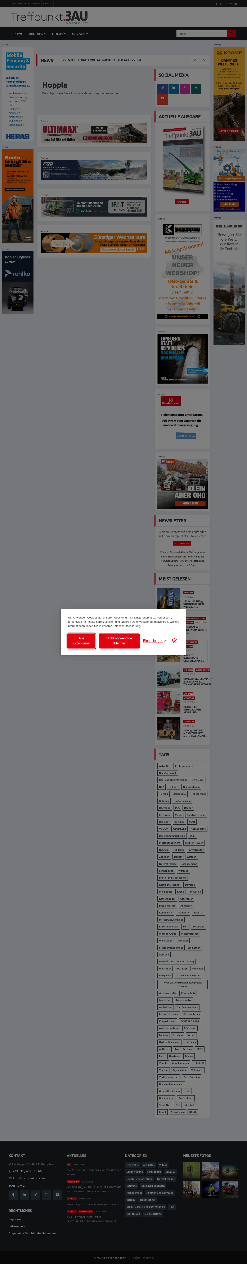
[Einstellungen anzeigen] (154, 641)
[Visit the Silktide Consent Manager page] (175, 641)
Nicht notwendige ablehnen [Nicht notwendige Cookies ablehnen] (119, 640)
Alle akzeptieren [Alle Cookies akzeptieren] (81, 640)
